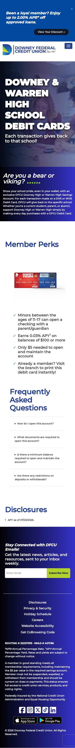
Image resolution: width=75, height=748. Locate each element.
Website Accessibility (37, 626)
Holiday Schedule (37, 614)
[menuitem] (37, 602)
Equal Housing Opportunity (47, 699)
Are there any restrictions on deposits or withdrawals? (34, 477)
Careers (37, 620)
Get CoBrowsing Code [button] (38, 632)
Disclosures (37, 602)
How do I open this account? (35, 423)
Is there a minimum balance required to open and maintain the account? (37, 458)
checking (26, 324)
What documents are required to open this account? (37, 439)
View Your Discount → (51, 31)
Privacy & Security (37, 608)
